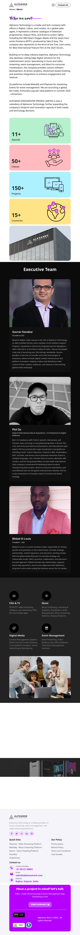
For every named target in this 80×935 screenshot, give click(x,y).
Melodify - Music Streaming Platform (25, 847)
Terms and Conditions (61, 851)
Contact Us (63, 5)
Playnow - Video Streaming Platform (25, 844)
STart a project (40, 905)
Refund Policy (57, 847)
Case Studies (56, 854)
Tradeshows (14, 858)
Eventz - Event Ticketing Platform (24, 851)
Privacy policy (57, 844)
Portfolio (13, 854)
